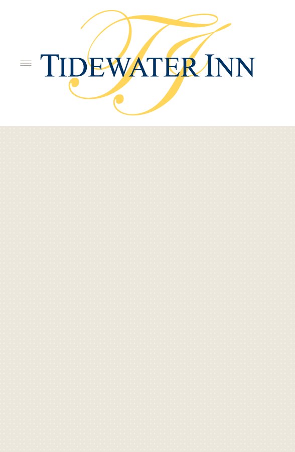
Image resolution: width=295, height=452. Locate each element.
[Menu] (26, 63)
